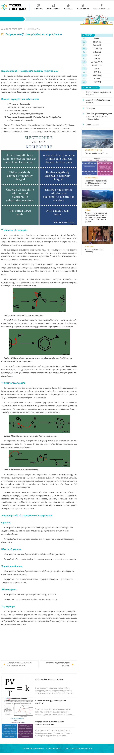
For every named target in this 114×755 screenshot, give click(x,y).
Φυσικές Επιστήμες (13, 29)
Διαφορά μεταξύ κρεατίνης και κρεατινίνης (58, 664)
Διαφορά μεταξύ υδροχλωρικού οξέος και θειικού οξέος (19, 664)
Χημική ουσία (33, 29)
